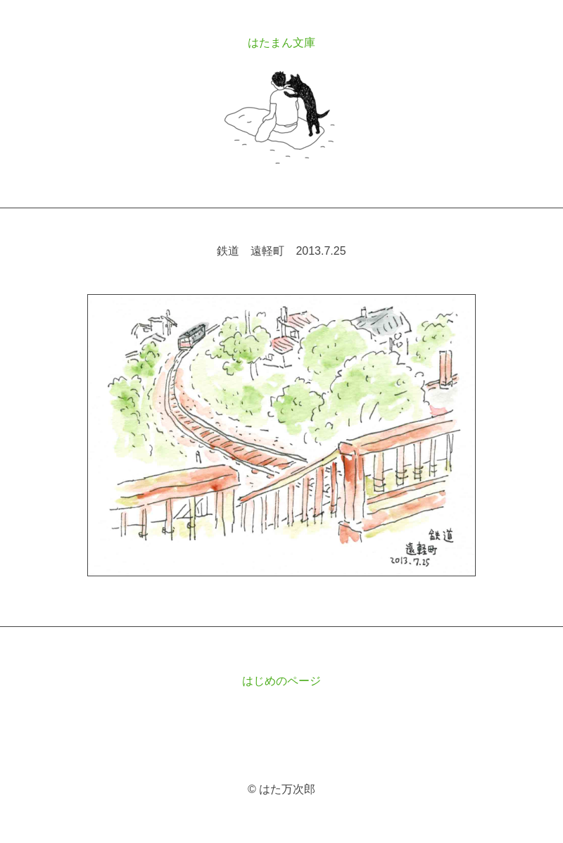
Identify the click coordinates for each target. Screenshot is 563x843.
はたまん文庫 (281, 43)
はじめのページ (281, 681)
